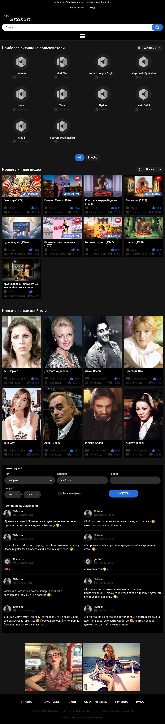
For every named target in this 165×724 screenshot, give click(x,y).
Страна (61, 473)
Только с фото (71, 493)
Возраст (9, 488)
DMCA (140, 701)
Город (113, 473)
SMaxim (18, 511)
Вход (92, 7)
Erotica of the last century (70, 2)
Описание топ (95, 569)
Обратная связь (95, 701)
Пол (6, 473)
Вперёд (92, 157)
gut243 (98, 559)
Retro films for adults (100, 2)
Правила (121, 701)
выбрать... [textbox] (14, 480)
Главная (27, 701)
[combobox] (29, 480)
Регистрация (77, 7)
